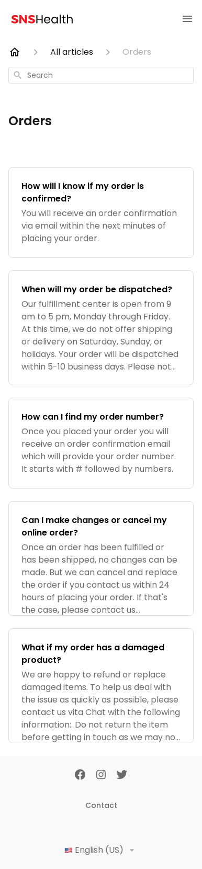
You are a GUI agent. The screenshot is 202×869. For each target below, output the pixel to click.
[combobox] (101, 75)
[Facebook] (80, 775)
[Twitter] (122, 775)
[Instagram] (101, 775)
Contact (101, 805)
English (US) (101, 850)
